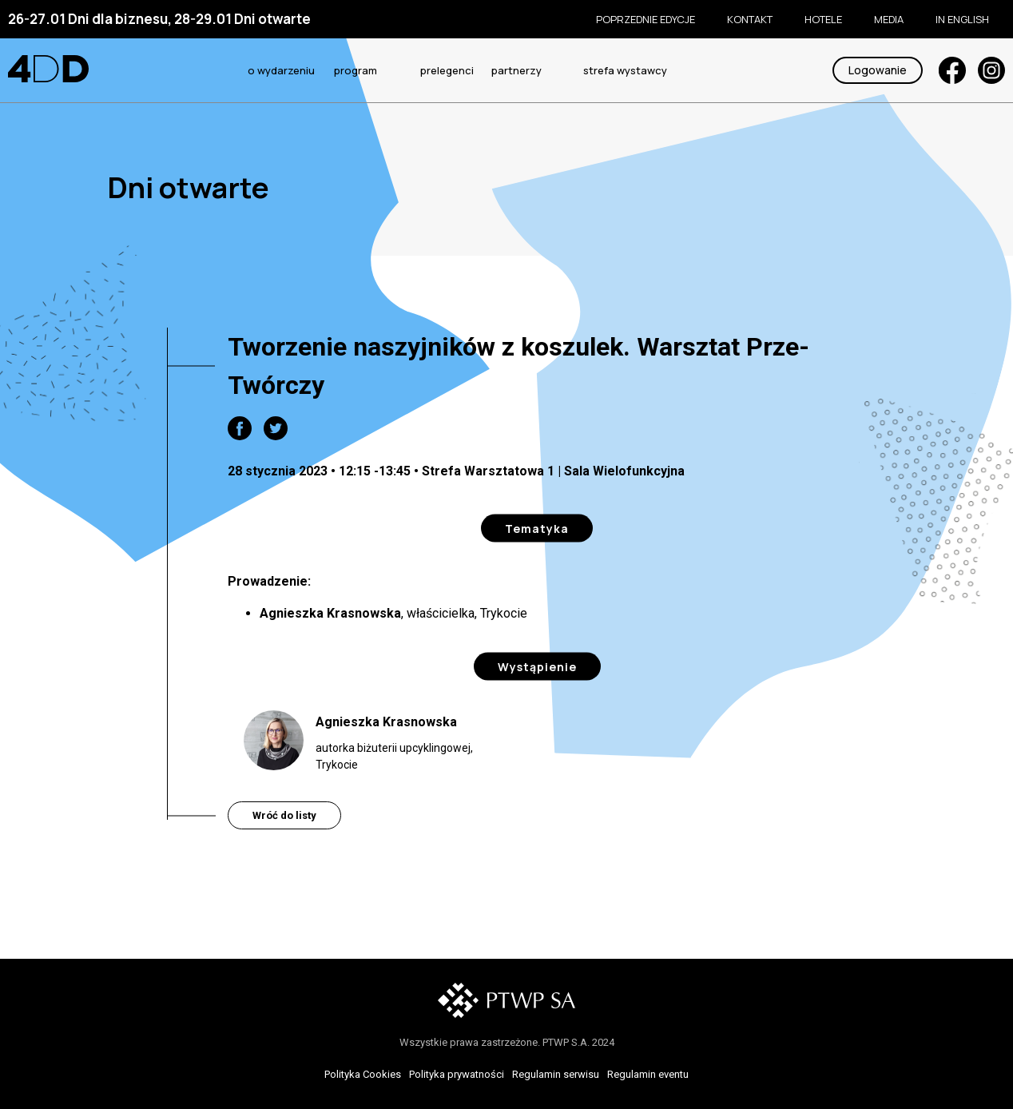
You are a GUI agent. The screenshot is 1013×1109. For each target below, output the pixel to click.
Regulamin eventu (648, 1074)
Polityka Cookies (362, 1074)
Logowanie (877, 70)
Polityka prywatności (456, 1074)
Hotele (823, 19)
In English (962, 19)
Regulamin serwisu (555, 1074)
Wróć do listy (284, 815)
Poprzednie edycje (645, 19)
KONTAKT (750, 19)
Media (889, 19)
